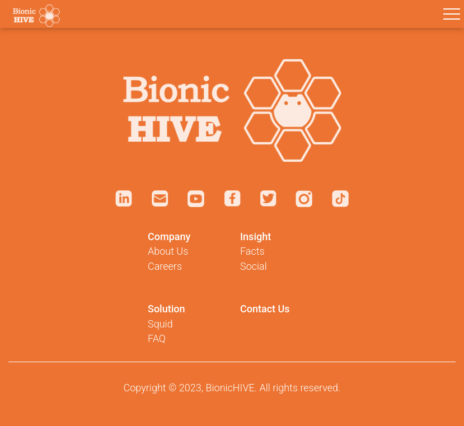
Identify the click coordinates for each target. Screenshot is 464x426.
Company (169, 236)
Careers (165, 266)
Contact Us (265, 309)
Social (253, 266)
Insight (255, 236)
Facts (252, 251)
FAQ (157, 338)
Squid (160, 324)
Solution (166, 309)
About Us (168, 251)
